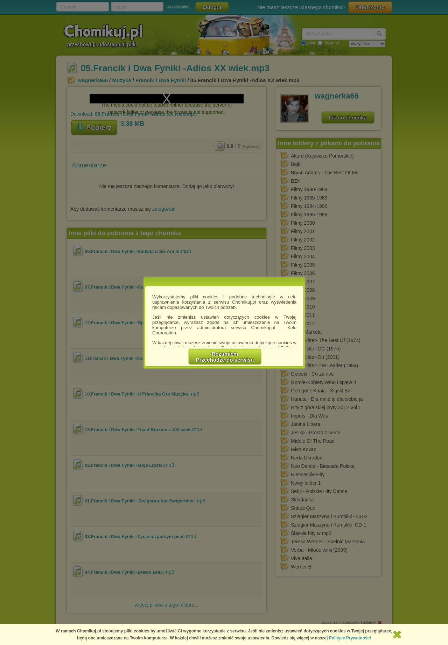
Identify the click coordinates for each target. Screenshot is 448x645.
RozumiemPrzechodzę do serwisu (225, 357)
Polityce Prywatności (350, 638)
